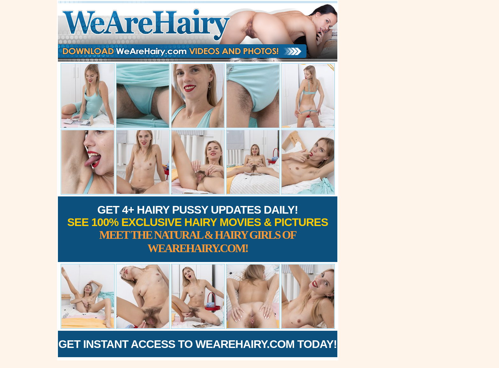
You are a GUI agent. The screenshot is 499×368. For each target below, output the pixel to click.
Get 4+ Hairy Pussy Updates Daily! (197, 229)
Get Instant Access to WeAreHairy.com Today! (198, 344)
